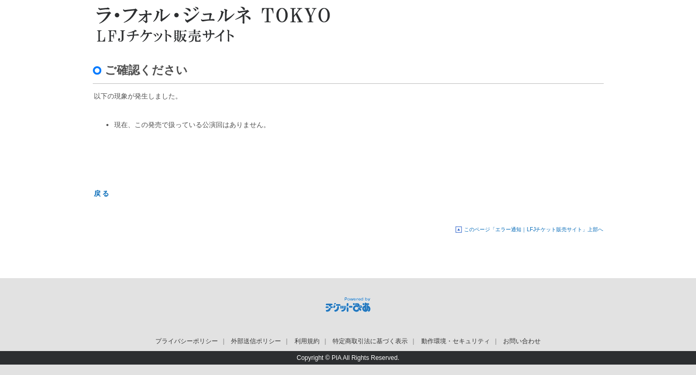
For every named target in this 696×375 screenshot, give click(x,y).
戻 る (101, 193)
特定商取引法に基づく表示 (370, 341)
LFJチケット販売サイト (210, 23)
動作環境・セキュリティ (455, 341)
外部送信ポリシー (256, 341)
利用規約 (307, 341)
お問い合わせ (522, 341)
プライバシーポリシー (186, 341)
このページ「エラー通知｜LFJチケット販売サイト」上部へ (533, 229)
